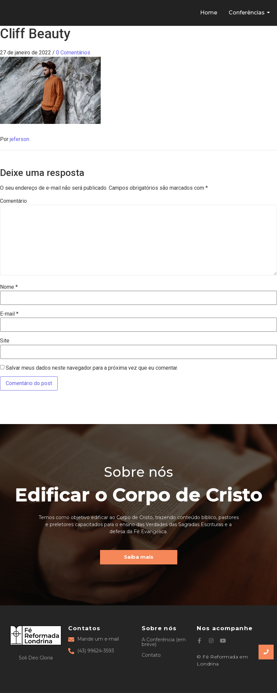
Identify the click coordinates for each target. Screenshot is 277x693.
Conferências (248, 12)
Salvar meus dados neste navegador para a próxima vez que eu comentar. (92, 368)
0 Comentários (73, 52)
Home (208, 12)
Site (4, 340)
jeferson (19, 139)
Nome (9, 287)
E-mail (9, 314)
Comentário (13, 201)
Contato (151, 655)
